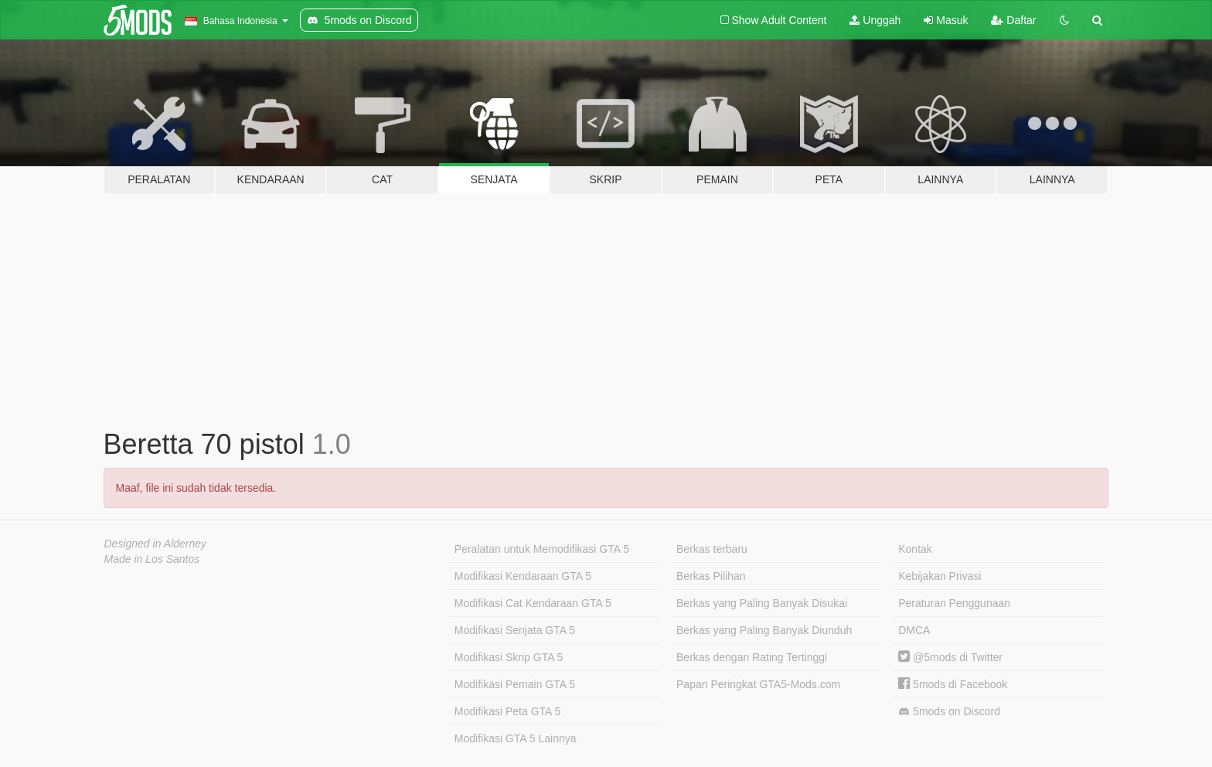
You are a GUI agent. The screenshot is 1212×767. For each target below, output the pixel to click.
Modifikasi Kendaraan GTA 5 (522, 576)
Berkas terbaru (711, 549)
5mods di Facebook (952, 684)
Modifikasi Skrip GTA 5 (508, 657)
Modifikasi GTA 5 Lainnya (515, 738)
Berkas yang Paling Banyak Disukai (761, 603)
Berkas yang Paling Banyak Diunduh (764, 630)
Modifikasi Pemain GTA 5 (514, 684)
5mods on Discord (949, 711)
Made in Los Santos (152, 559)
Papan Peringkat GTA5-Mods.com (758, 684)
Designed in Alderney (155, 543)
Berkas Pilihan (711, 576)
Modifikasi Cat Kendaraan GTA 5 (532, 603)
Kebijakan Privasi (939, 576)
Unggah (874, 20)
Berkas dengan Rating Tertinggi (751, 657)
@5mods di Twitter (950, 657)
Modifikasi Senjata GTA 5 (514, 630)
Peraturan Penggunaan (954, 603)
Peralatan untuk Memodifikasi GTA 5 (541, 549)
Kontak (915, 549)
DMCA (914, 630)
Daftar (1013, 20)
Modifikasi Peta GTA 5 (507, 711)
